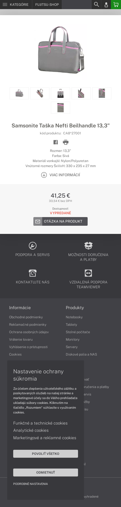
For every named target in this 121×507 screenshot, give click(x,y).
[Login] (106, 4)
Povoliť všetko (45, 454)
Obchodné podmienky (26, 317)
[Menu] (16, 4)
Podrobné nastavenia (30, 484)
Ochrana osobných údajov (29, 332)
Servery (72, 347)
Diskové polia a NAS (81, 354)
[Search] (96, 4)
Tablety (71, 324)
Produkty (75, 308)
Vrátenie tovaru (21, 339)
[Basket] (116, 4)
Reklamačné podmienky (27, 324)
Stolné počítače (78, 332)
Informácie (20, 308)
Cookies (15, 354)
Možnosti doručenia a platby (87, 387)
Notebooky (74, 317)
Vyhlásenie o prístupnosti (28, 347)
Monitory (72, 339)
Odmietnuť (45, 472)
